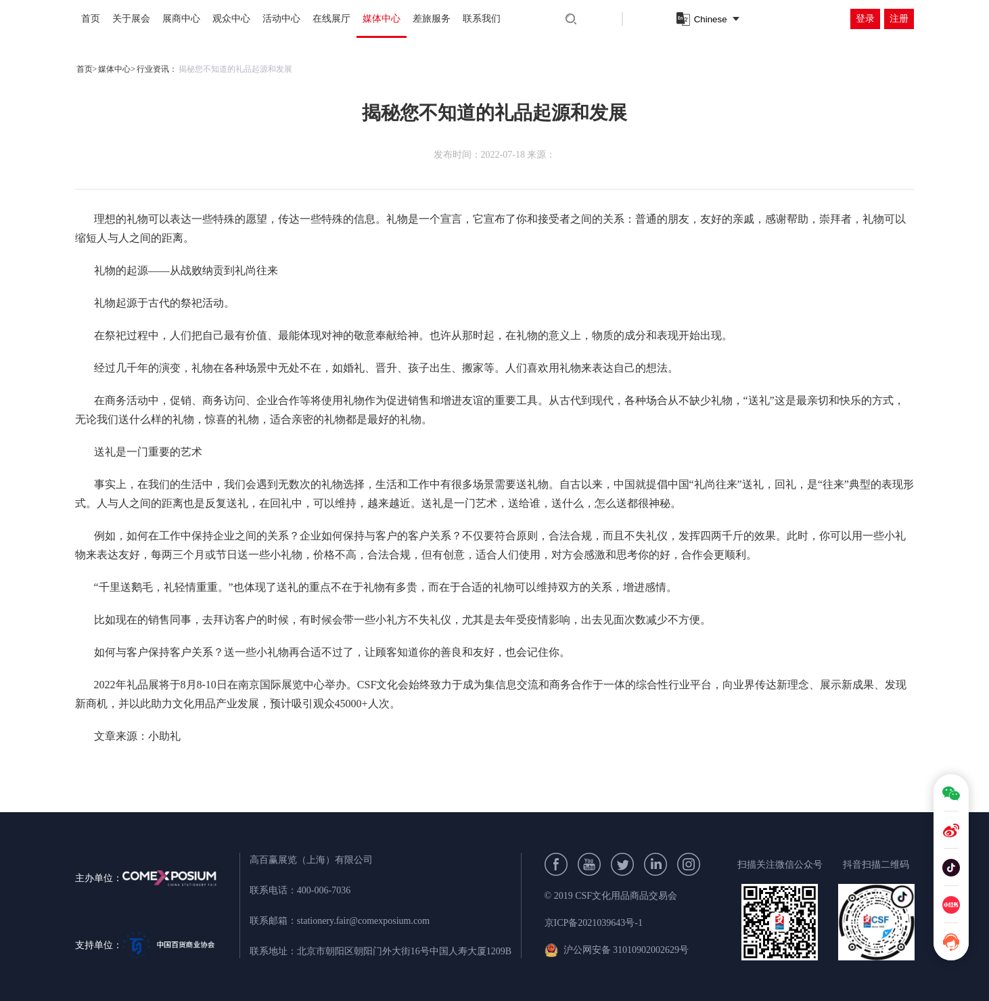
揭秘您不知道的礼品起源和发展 (235, 69)
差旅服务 (432, 19)
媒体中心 (381, 19)
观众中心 (231, 19)
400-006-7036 (323, 890)
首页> (86, 69)
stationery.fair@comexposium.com (363, 921)
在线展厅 (331, 19)
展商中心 (181, 19)
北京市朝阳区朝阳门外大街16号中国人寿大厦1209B (404, 951)
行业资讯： (157, 69)
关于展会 (131, 19)
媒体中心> (116, 69)
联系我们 (482, 19)
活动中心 (281, 19)
